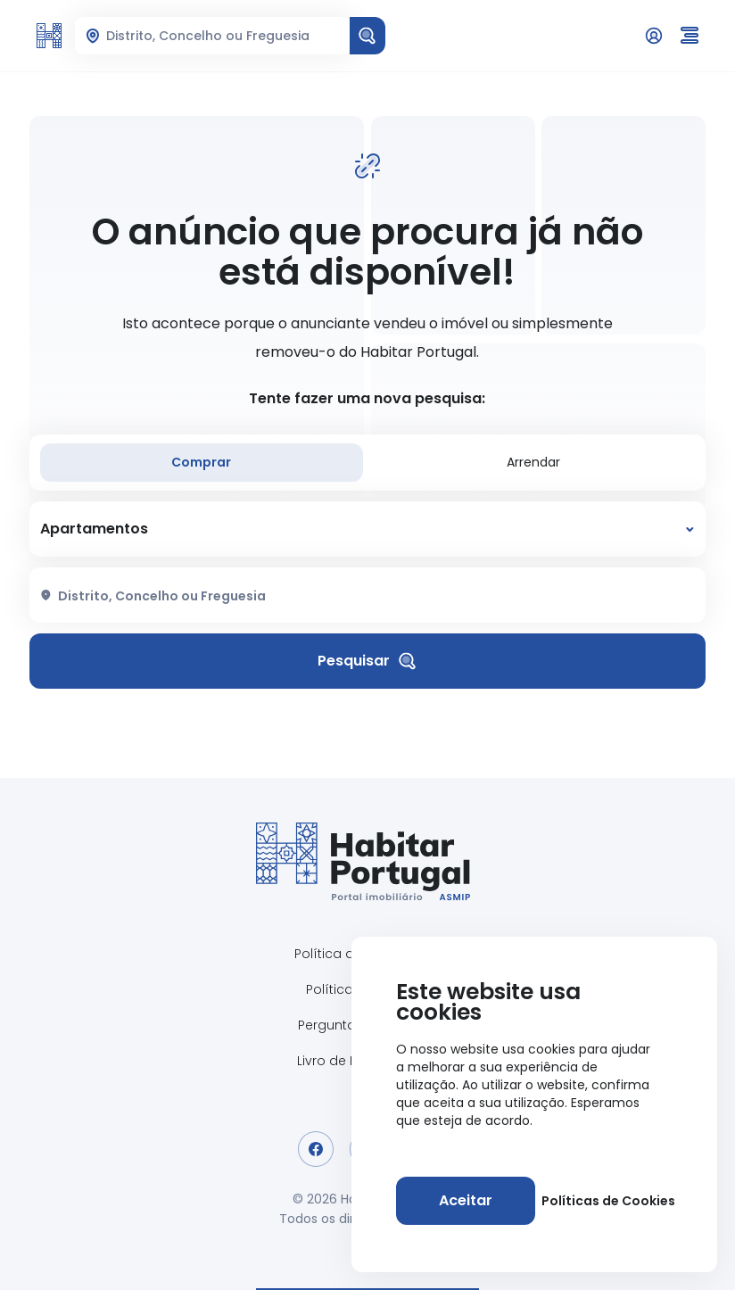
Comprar (201, 462)
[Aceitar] (465, 1201)
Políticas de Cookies (608, 1201)
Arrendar (533, 462)
